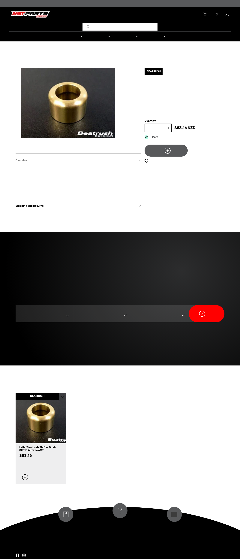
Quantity (150, 121)
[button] (23, 37)
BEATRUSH (37, 396)
